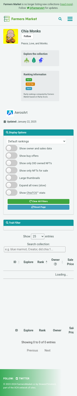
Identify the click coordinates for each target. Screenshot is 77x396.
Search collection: (35, 247)
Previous (32, 350)
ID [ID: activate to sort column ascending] (15, 262)
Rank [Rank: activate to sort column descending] (40, 262)
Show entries (38, 236)
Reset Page (38, 207)
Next (48, 350)
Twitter (22, 378)
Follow (27, 36)
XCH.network (21, 387)
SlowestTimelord (47, 384)
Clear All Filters (38, 201)
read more (66, 4)
